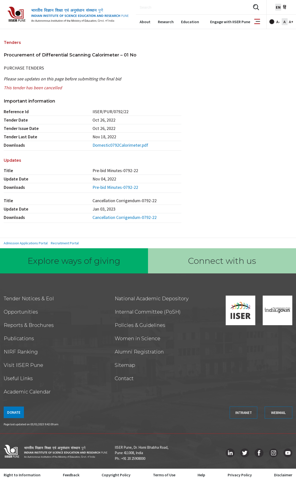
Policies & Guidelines (140, 325)
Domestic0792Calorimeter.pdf (120, 145)
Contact (124, 378)
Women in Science (137, 338)
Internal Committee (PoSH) (148, 312)
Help (201, 474)
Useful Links (18, 378)
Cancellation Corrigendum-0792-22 (124, 217)
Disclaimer (283, 474)
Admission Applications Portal (26, 243)
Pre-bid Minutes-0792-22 (115, 187)
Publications (19, 338)
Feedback (71, 474)
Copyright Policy (116, 474)
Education (190, 21)
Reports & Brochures (29, 325)
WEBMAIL (278, 412)
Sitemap (125, 365)
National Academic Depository (152, 299)
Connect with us (222, 261)
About (145, 21)
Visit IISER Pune (23, 365)
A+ (291, 21)
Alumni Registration (139, 352)
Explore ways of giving (74, 261)
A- (278, 21)
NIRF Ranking (21, 352)
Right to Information (22, 474)
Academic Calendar (27, 392)
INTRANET (243, 412)
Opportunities (21, 312)
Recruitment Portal (65, 243)
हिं (284, 7)
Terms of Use (164, 474)
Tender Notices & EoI (29, 299)
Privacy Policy (240, 474)
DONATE (13, 412)
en (278, 7)
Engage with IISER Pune (230, 21)
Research (166, 21)
